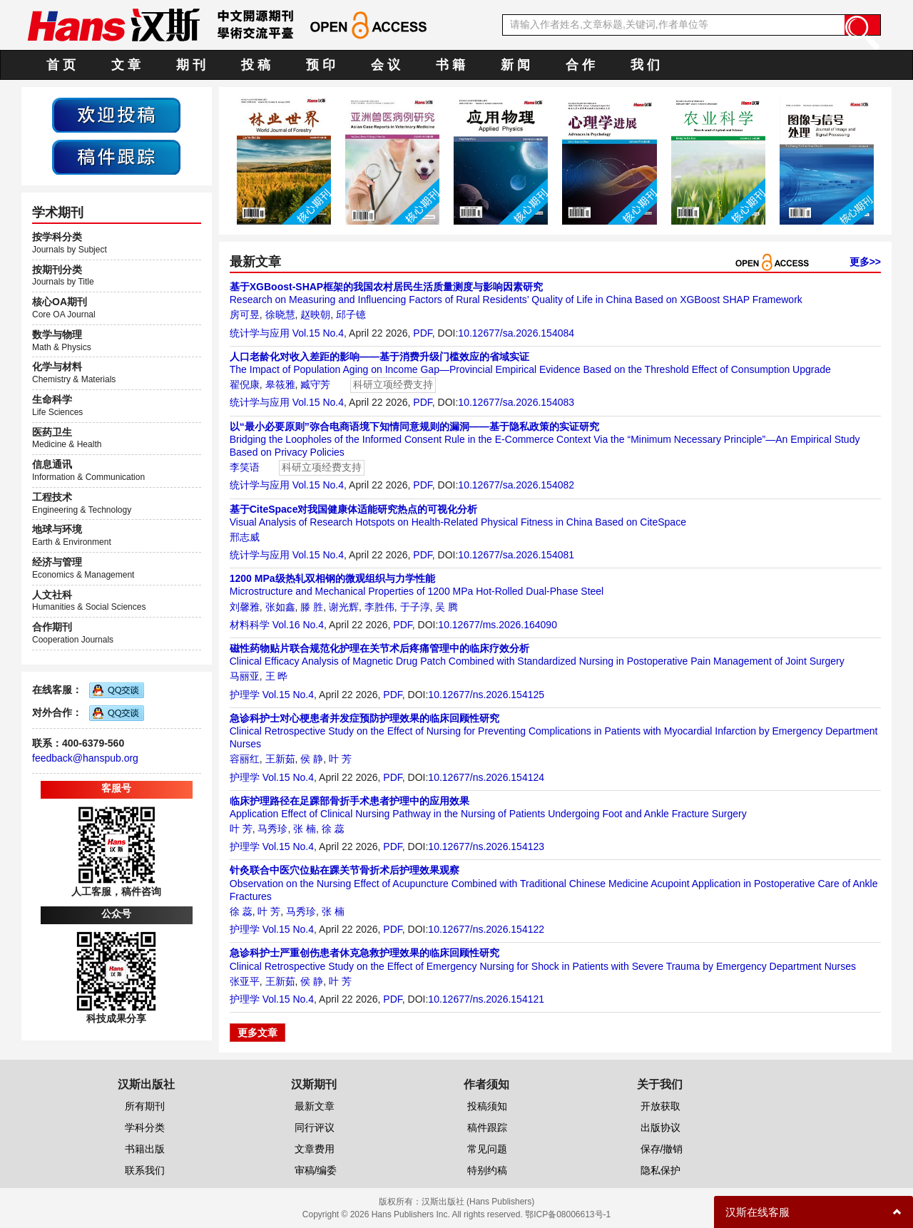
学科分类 (145, 1127)
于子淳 (415, 607)
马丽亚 (245, 676)
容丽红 (245, 758)
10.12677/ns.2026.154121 (486, 999)
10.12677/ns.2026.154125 (486, 694)
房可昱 (245, 314)
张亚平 (245, 981)
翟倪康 (245, 384)
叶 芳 (340, 758)
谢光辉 (344, 607)
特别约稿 (487, 1170)
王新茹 (280, 758)
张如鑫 (280, 607)
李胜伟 (379, 607)
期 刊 (190, 65)
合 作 (580, 65)
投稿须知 (487, 1106)
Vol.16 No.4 (298, 624)
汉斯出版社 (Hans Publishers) (478, 1202)
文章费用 (315, 1149)
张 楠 (304, 828)
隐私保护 (660, 1170)
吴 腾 (446, 607)
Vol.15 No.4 (318, 333)
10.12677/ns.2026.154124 (486, 777)
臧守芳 (315, 384)
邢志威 (245, 537)
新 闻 (515, 65)
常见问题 (487, 1149)
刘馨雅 (245, 607)
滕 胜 (311, 607)
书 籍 (450, 65)
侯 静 (311, 758)
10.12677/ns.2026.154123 (486, 846)
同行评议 (315, 1127)
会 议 (385, 65)
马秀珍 (272, 828)
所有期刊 (145, 1106)
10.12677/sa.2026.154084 (516, 333)
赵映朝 (315, 314)
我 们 (645, 65)
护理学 (245, 694)
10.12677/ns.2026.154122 (486, 929)
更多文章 (257, 1032)
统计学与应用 (260, 333)
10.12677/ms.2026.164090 (497, 624)
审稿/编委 (316, 1170)
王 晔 (276, 676)
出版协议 (660, 1127)
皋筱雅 (280, 384)
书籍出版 (145, 1149)
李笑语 (245, 467)
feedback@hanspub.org (85, 758)
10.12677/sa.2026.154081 (516, 555)
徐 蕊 (333, 828)
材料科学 (250, 624)
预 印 (320, 65)
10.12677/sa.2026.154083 (516, 402)
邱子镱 (351, 314)
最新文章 (315, 1106)
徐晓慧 (280, 314)
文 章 (126, 65)
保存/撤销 (662, 1149)
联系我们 (145, 1170)
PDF (422, 333)
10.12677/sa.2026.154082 (516, 485)
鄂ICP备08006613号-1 (568, 1214)
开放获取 (660, 1106)
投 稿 (255, 65)
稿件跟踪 (487, 1127)
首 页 (61, 65)
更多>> (865, 261)
